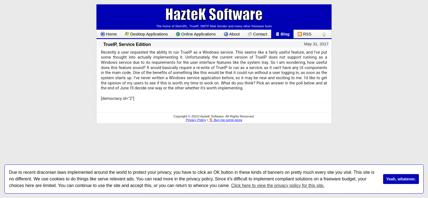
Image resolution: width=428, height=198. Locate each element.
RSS (304, 34)
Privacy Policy (196, 120)
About (232, 34)
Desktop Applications (146, 34)
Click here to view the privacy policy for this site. (278, 185)
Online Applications (196, 34)
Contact (257, 34)
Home (109, 34)
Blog (282, 34)
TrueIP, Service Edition (127, 44)
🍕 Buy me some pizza (225, 120)
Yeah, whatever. (401, 179)
